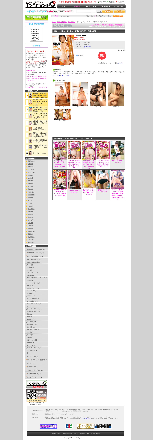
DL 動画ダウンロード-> (34, 252)
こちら (120, 63)
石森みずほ (31, 242)
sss (36, 34)
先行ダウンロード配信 (33, 370)
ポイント (30, 178)
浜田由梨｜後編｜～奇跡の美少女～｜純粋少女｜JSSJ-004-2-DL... (40, 122)
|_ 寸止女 (28, 335)
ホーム (54, 22)
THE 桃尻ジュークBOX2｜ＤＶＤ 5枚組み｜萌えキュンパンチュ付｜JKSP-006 (74, 164)
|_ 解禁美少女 (29, 319)
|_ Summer (28, 293)
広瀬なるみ (31, 225)
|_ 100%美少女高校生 (31, 262)
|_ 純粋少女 (28, 327)
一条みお (30, 206)
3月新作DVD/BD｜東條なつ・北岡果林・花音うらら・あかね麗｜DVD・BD (36, 78)
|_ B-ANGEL (29, 267)
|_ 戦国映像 (28, 342)
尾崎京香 (30, 228)
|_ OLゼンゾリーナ (31, 288)
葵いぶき (30, 217)
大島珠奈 (30, 223)
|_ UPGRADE (29, 296)
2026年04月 (36, 29)
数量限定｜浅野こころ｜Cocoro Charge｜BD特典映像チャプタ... (40, 109)
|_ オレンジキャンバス (32, 303)
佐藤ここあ (31, 161)
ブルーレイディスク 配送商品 (36, 360)
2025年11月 (36, 40)
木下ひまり (31, 209)
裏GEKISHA (71, 22)
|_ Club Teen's (29, 275)
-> (32, 259)
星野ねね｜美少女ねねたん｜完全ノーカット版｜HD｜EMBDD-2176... (40, 135)
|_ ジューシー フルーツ (32, 309)
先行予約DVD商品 (32, 374)
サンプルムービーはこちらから (61, 75)
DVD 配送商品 (62, 22)
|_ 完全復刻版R (30, 324)
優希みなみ (31, 240)
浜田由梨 (30, 164)
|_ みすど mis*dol (31, 298)
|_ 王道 (27, 314)
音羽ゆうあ (31, 231)
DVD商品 (81, 56)
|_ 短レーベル (29, 345)
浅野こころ (31, 166)
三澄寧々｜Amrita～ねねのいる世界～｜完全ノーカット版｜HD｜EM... (40, 95)
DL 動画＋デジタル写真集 (34, 249)
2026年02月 (36, 34)
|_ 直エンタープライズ (32, 348)
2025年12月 (36, 38)
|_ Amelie (28, 265)
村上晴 (30, 200)
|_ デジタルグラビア (31, 311)
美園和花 (30, 234)
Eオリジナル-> (31, 356)
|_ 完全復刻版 (29, 322)
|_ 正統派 (28, 337)
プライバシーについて (84, 433)
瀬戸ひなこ (31, 237)
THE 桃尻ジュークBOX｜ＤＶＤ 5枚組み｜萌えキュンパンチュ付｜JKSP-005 (89, 164)
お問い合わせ (96, 433)
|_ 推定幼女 (28, 332)
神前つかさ (31, 192)
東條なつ (30, 175)
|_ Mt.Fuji (28, 285)
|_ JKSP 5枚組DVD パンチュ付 (35, 278)
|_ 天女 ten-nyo (29, 350)
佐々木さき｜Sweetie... (39, 153)
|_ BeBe (27, 270)
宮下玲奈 (30, 186)
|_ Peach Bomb (29, 291)
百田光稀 (30, 211)
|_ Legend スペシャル (31, 283)
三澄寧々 (30, 197)
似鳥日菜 (30, 214)
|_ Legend (28, 280)
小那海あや (31, 195)
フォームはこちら (85, 418)
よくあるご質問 (56, 433)
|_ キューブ (28, 306)
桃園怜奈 (30, 183)
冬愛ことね (31, 172)
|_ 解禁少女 (28, 316)
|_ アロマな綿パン (30, 301)
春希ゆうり (31, 220)
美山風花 (30, 189)
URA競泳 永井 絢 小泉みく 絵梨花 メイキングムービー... (40, 147)
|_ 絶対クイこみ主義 (31, 340)
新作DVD (30, 367)
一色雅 (30, 203)
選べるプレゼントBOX (33, 377)
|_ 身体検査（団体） (31, 329)
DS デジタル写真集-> (33, 256)
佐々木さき (31, 169)
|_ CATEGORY (30, 272)
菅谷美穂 (30, 181)
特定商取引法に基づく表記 (69, 433)
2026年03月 (36, 32)
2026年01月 (36, 36)
